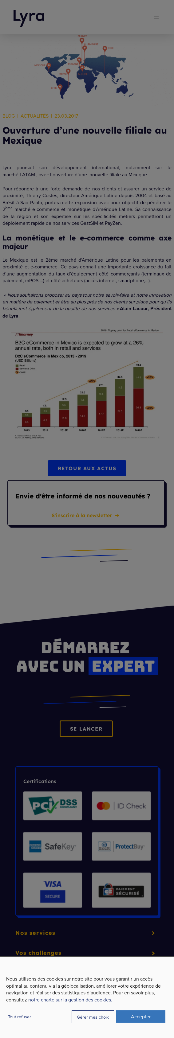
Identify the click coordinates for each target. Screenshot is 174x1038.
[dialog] (87, 997)
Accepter (141, 1016)
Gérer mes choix (93, 1017)
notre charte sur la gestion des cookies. (70, 999)
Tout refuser (19, 1016)
